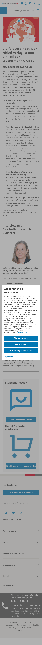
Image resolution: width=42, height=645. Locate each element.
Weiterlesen (22, 333)
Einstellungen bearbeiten (21, 350)
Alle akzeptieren (21, 338)
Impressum (8, 357)
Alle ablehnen (21, 344)
